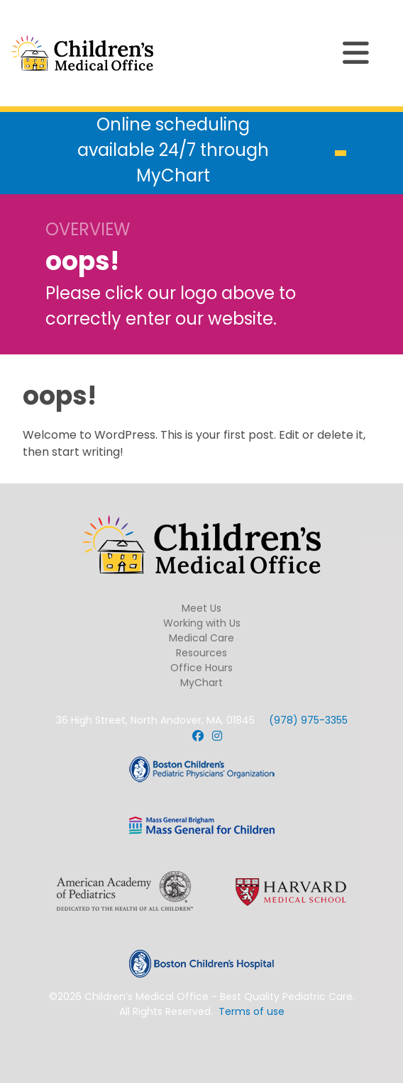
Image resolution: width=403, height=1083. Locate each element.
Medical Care (201, 638)
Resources (201, 653)
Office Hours (201, 668)
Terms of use (252, 1011)
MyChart (201, 682)
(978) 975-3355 (308, 720)
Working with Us (202, 623)
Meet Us (201, 608)
